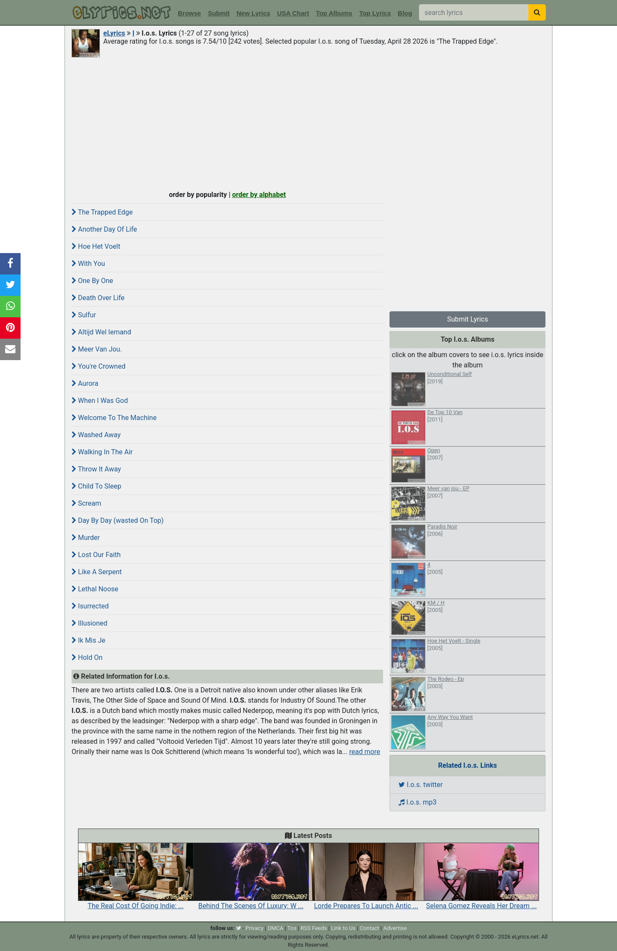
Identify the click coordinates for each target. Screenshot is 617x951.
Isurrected (90, 606)
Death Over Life (98, 298)
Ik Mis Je (88, 640)
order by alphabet (259, 195)
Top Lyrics (375, 13)
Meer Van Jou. (97, 349)
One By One (92, 281)
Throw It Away (96, 469)
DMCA (275, 928)
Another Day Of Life (104, 229)
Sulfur (84, 315)
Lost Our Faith (96, 555)
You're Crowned (99, 366)
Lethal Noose (95, 589)
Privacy (255, 928)
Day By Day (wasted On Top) (118, 520)
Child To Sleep (96, 486)
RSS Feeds (314, 928)
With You (88, 263)
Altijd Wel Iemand (101, 332)
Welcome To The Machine (114, 418)
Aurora (85, 383)
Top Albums (334, 13)
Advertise (395, 928)
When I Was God (100, 400)
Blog (405, 13)
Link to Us (343, 928)
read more (364, 752)
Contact (369, 928)
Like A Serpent (97, 572)
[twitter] (238, 928)
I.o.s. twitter (420, 785)
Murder (86, 538)
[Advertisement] (308, 123)
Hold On (87, 657)
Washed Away (96, 435)
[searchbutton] (537, 12)
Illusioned (90, 623)
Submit (219, 13)
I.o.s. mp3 (417, 802)
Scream (86, 503)
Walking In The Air (102, 452)
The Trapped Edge (102, 212)
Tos (292, 928)
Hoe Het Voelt (96, 246)
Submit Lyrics (467, 319)
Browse (189, 13)
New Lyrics (253, 13)
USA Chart (293, 13)
